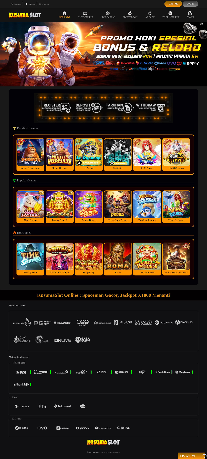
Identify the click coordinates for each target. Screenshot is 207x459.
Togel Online (171, 15)
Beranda (64, 15)
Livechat (44, 4)
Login (190, 4)
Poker (190, 15)
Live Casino (108, 15)
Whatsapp (16, 4)
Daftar (173, 4)
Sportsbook (130, 15)
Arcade (150, 15)
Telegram (30, 4)
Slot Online (85, 15)
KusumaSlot (97, 452)
